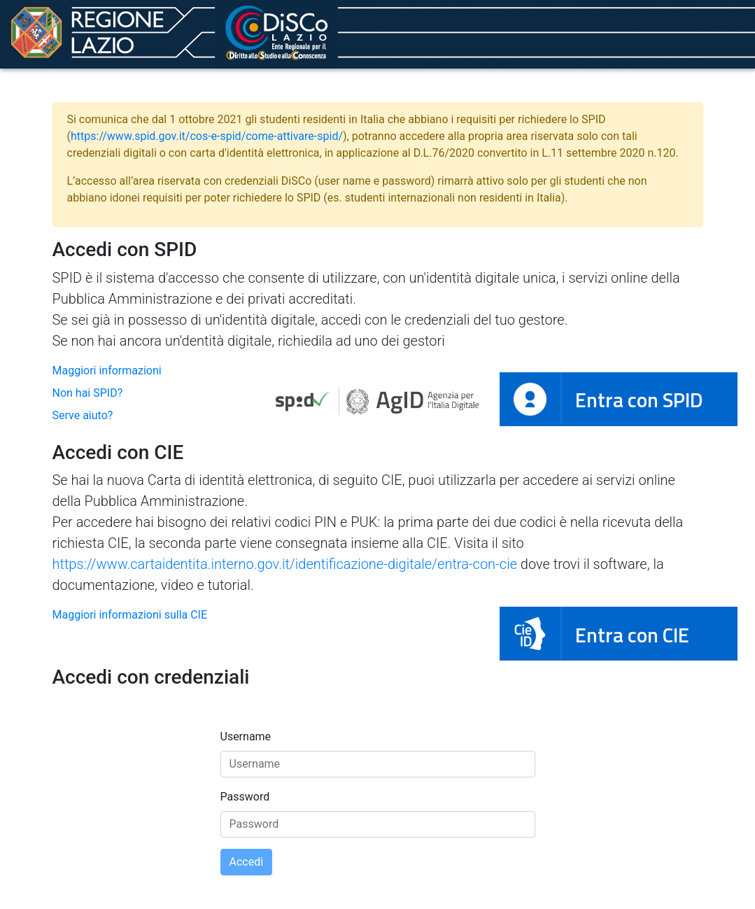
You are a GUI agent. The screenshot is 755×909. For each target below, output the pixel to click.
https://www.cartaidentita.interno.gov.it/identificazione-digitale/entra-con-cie (284, 564)
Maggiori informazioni (107, 370)
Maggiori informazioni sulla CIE (130, 614)
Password (245, 796)
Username (245, 736)
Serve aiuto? (82, 415)
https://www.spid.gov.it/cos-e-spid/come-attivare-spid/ (207, 136)
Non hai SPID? (87, 393)
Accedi (247, 861)
